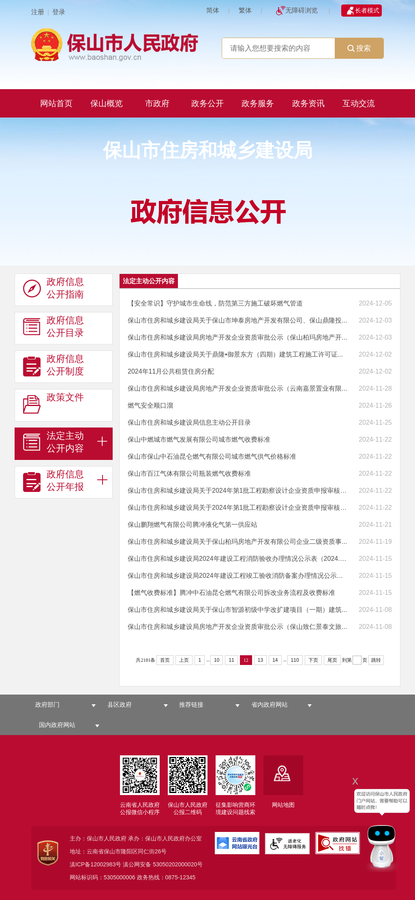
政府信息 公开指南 (53, 288)
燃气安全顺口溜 (150, 405)
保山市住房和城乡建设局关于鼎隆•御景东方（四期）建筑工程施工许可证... (235, 354)
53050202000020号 (178, 864)
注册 (37, 12)
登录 (58, 12)
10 (216, 660)
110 (295, 660)
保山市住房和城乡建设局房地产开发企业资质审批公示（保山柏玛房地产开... (237, 337)
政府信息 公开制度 (53, 365)
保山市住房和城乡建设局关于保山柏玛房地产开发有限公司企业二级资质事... (237, 541)
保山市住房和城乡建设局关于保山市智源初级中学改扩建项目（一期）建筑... (237, 609)
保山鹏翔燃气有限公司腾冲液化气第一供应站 (192, 524)
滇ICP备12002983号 (96, 864)
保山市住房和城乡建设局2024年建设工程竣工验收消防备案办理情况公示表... (237, 575)
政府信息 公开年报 (53, 480)
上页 (184, 660)
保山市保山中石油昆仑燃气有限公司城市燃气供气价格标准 (212, 456)
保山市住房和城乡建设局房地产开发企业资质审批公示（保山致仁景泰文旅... (237, 626)
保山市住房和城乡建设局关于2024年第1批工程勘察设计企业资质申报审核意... (237, 490)
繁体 (245, 10)
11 (231, 660)
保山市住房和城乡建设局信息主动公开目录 (189, 422)
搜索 (359, 48)
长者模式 (367, 10)
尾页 (332, 660)
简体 (212, 10)
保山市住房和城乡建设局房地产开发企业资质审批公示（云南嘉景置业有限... (237, 388)
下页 (313, 660)
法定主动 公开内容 (53, 442)
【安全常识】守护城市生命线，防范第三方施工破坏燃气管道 (215, 303)
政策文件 (53, 403)
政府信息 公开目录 (53, 326)
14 (275, 660)
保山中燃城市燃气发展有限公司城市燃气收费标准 (199, 439)
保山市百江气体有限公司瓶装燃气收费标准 (189, 473)
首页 (165, 660)
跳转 (376, 660)
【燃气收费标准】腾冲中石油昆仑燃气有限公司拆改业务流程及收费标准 (231, 592)
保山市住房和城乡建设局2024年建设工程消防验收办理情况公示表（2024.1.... (237, 558)
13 (260, 660)
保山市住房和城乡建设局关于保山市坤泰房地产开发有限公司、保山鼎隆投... (237, 320)
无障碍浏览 (301, 10)
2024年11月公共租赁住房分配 (171, 371)
